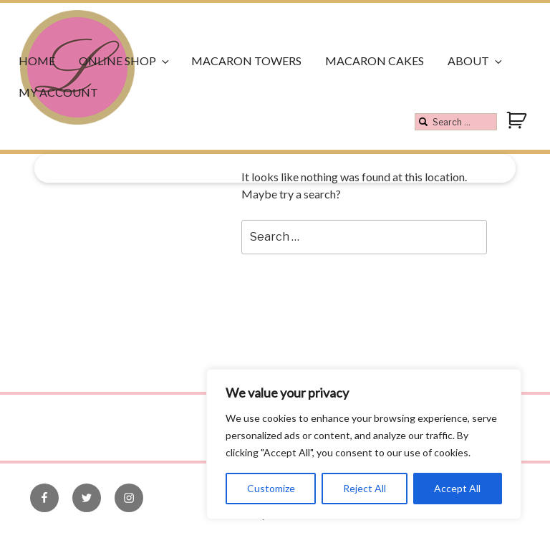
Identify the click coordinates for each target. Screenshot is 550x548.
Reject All (364, 488)
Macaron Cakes (374, 60)
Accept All (457, 488)
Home (37, 60)
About (476, 60)
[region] (363, 444)
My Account (58, 92)
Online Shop (125, 60)
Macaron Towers (246, 60)
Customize (271, 488)
